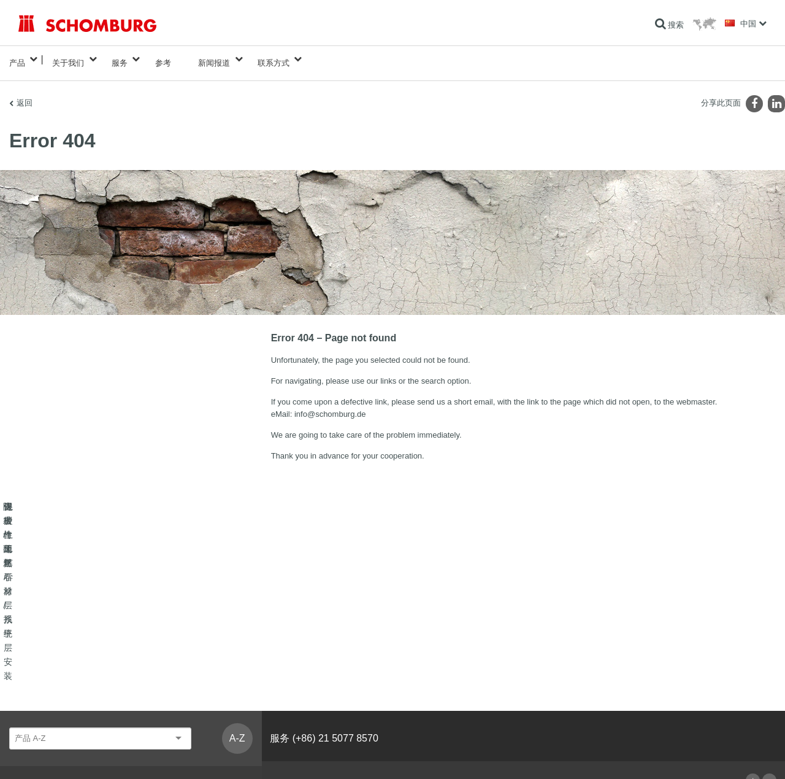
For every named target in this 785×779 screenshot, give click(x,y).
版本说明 (66, 755)
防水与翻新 (36, 653)
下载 (281, 672)
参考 (163, 59)
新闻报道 (214, 59)
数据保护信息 (205, 755)
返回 (25, 95)
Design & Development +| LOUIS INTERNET (711, 755)
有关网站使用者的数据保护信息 (132, 755)
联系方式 (273, 59)
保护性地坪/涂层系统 (52, 690)
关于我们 (68, 59)
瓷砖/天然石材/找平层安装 (61, 672)
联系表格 (289, 690)
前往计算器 (292, 653)
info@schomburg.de (330, 406)
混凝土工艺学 (40, 709)
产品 (17, 59)
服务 (120, 59)
